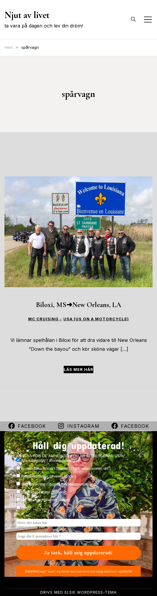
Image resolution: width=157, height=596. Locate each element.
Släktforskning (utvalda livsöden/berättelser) (56, 484)
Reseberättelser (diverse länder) (46, 476)
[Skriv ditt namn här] (78, 523)
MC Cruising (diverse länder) (43, 499)
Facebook (27, 426)
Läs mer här (78, 369)
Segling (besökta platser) (40, 492)
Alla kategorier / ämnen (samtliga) (47, 460)
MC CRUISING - (45, 319)
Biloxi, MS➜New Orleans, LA (78, 305)
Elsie (70, 592)
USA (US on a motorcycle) (96, 319)
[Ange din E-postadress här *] (78, 536)
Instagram (79, 426)
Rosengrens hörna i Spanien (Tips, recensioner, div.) (63, 468)
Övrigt (23, 507)
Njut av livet (26, 15)
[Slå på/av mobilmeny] (148, 19)
